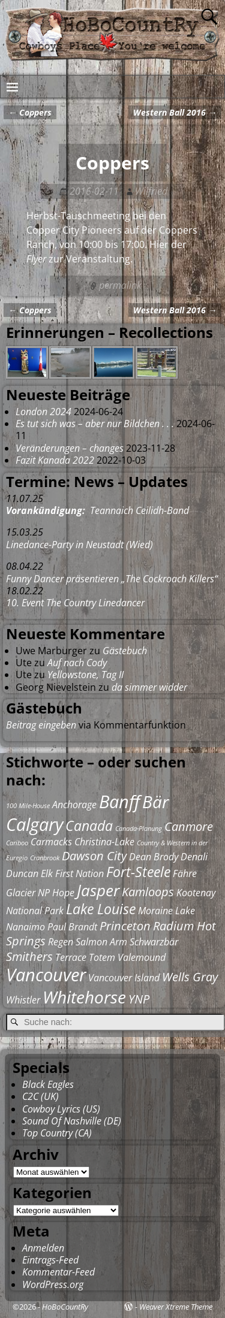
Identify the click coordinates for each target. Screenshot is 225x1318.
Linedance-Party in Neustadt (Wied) (79, 544)
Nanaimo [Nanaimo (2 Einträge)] (25, 926)
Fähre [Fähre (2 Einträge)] (185, 873)
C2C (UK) (40, 1096)
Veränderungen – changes (70, 448)
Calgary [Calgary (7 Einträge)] (34, 824)
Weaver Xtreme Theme (175, 1306)
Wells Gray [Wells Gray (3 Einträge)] (190, 977)
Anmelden (43, 1247)
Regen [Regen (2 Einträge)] (60, 941)
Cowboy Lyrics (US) (61, 1109)
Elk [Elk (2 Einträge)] (47, 873)
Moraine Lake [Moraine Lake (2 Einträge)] (166, 910)
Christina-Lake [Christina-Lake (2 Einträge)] (104, 841)
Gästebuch (125, 650)
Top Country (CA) (57, 1132)
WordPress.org (52, 1284)
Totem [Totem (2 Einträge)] (102, 957)
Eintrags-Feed (50, 1259)
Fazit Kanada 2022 (55, 460)
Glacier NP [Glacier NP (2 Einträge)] (28, 892)
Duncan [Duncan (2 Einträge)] (22, 873)
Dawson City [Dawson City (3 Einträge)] (94, 856)
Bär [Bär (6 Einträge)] (155, 801)
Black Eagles (48, 1084)
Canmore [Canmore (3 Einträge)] (188, 826)
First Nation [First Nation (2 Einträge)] (79, 873)
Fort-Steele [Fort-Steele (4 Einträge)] (138, 871)
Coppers (30, 112)
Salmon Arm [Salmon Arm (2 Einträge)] (101, 941)
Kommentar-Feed (58, 1271)
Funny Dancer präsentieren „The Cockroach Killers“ (112, 578)
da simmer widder (149, 687)
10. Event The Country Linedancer (75, 602)
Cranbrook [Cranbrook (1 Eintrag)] (44, 858)
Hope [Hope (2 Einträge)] (63, 892)
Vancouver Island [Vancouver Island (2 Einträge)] (124, 977)
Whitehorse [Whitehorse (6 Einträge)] (84, 997)
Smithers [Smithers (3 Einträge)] (29, 956)
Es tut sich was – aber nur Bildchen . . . (95, 423)
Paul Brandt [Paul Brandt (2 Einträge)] (72, 926)
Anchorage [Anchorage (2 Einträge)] (74, 804)
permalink (120, 285)
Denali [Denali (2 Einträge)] (194, 856)
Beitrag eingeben (41, 724)
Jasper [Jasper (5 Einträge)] (98, 890)
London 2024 (43, 411)
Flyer (36, 258)
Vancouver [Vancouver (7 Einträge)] (46, 975)
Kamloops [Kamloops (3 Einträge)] (148, 892)
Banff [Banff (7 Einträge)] (119, 802)
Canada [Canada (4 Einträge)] (89, 825)
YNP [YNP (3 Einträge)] (138, 999)
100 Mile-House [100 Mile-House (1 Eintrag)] (28, 806)
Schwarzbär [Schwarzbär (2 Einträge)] (154, 941)
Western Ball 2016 (175, 112)
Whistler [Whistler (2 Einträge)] (23, 999)
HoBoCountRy (65, 1306)
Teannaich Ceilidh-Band (97, 510)
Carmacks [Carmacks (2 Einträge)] (51, 841)
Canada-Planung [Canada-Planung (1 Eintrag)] (138, 828)
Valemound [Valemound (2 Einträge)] (142, 957)
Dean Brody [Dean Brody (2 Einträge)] (153, 856)
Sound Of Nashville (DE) (71, 1120)
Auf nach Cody (77, 662)
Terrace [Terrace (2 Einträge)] (70, 957)
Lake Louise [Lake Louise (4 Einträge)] (101, 908)
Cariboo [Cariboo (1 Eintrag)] (17, 843)
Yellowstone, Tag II (85, 674)
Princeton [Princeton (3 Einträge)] (125, 926)
